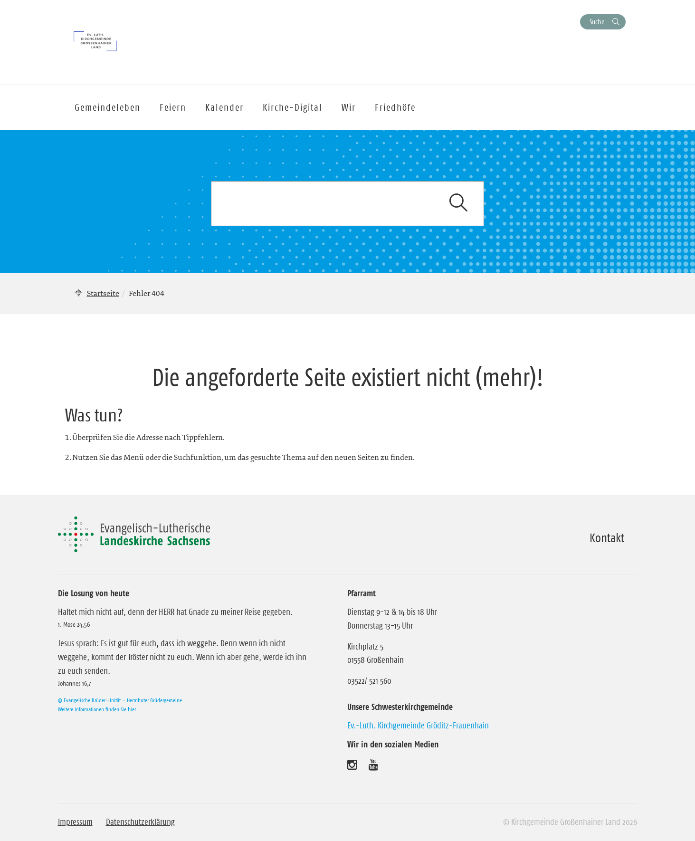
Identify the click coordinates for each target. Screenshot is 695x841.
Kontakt (607, 537)
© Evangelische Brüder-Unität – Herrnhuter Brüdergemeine (120, 700)
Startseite (103, 293)
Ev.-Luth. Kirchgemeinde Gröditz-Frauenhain (418, 725)
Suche (597, 21)
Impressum (75, 822)
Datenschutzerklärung (140, 822)
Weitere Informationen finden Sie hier (97, 709)
